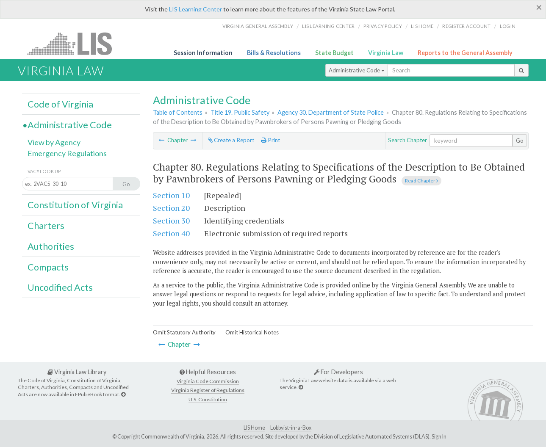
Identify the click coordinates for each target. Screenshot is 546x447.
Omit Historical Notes (252, 332)
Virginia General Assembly (257, 26)
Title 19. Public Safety (240, 112)
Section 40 (171, 233)
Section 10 (171, 195)
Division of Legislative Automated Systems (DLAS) (372, 436)
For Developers (338, 371)
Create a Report (231, 140)
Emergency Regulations (67, 153)
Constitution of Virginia (75, 204)
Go (520, 140)
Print (270, 140)
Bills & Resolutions (274, 52)
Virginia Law (385, 52)
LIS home (422, 26)
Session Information (203, 52)
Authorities (51, 246)
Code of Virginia (60, 104)
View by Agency (54, 142)
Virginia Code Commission (208, 381)
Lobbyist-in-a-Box (290, 428)
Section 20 (171, 208)
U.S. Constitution (207, 399)
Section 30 (171, 220)
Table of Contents (177, 112)
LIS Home (254, 428)
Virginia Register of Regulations (207, 390)
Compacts (48, 267)
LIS (74, 43)
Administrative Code (357, 70)
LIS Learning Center (195, 9)
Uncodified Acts (60, 287)
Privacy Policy (382, 26)
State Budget (334, 52)
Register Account (466, 26)
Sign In (439, 436)
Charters (46, 225)
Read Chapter (421, 180)
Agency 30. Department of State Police (330, 112)
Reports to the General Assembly (465, 52)
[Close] (539, 7)
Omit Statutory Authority (184, 332)
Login (508, 26)
